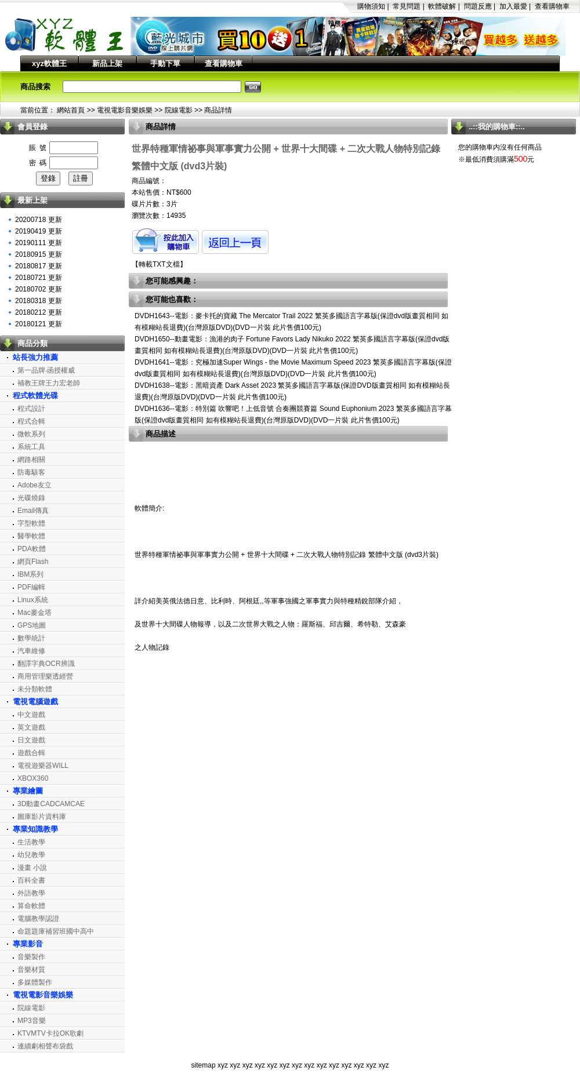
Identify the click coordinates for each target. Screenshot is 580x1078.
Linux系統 (32, 600)
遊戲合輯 (31, 753)
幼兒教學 (31, 855)
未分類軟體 (34, 689)
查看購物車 (552, 6)
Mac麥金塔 (34, 613)
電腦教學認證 (38, 919)
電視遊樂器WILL (42, 766)
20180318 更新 (38, 301)
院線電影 (179, 110)
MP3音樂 (31, 1021)
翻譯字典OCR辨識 (46, 664)
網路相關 (31, 460)
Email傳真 (33, 511)
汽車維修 (31, 651)
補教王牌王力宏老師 (48, 383)
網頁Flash (32, 562)
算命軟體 (31, 906)
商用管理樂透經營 (45, 676)
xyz (222, 1065)
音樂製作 (31, 957)
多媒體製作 (34, 982)
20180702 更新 (38, 289)
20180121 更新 (38, 324)
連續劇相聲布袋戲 (45, 1046)
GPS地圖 (31, 625)
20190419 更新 (38, 231)
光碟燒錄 (31, 498)
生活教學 (31, 842)
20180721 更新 (38, 278)
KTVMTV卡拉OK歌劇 (50, 1033)
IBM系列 (30, 574)
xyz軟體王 (49, 63)
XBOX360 (32, 778)
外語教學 (31, 893)
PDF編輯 (31, 587)
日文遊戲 (31, 740)
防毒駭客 (31, 472)
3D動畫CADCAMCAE (51, 804)
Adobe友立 (34, 485)
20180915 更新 (38, 254)
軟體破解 (442, 6)
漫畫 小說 (32, 868)
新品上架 (107, 63)
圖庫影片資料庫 (41, 817)
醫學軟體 (31, 536)
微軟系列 (31, 434)
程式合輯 (31, 421)
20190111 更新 (38, 243)
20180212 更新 (38, 312)
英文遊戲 (31, 727)
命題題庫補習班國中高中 (55, 931)
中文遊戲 (31, 715)
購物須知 (371, 6)
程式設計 (31, 409)
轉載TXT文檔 (159, 264)
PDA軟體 (31, 549)
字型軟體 (31, 523)
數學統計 (31, 638)
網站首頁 (71, 110)
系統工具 (31, 447)
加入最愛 (513, 6)
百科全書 (31, 880)
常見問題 (406, 6)
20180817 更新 (38, 266)
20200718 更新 (38, 220)
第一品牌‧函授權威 (46, 370)
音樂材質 (31, 970)
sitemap (203, 1065)
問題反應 (478, 6)
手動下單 (165, 63)
